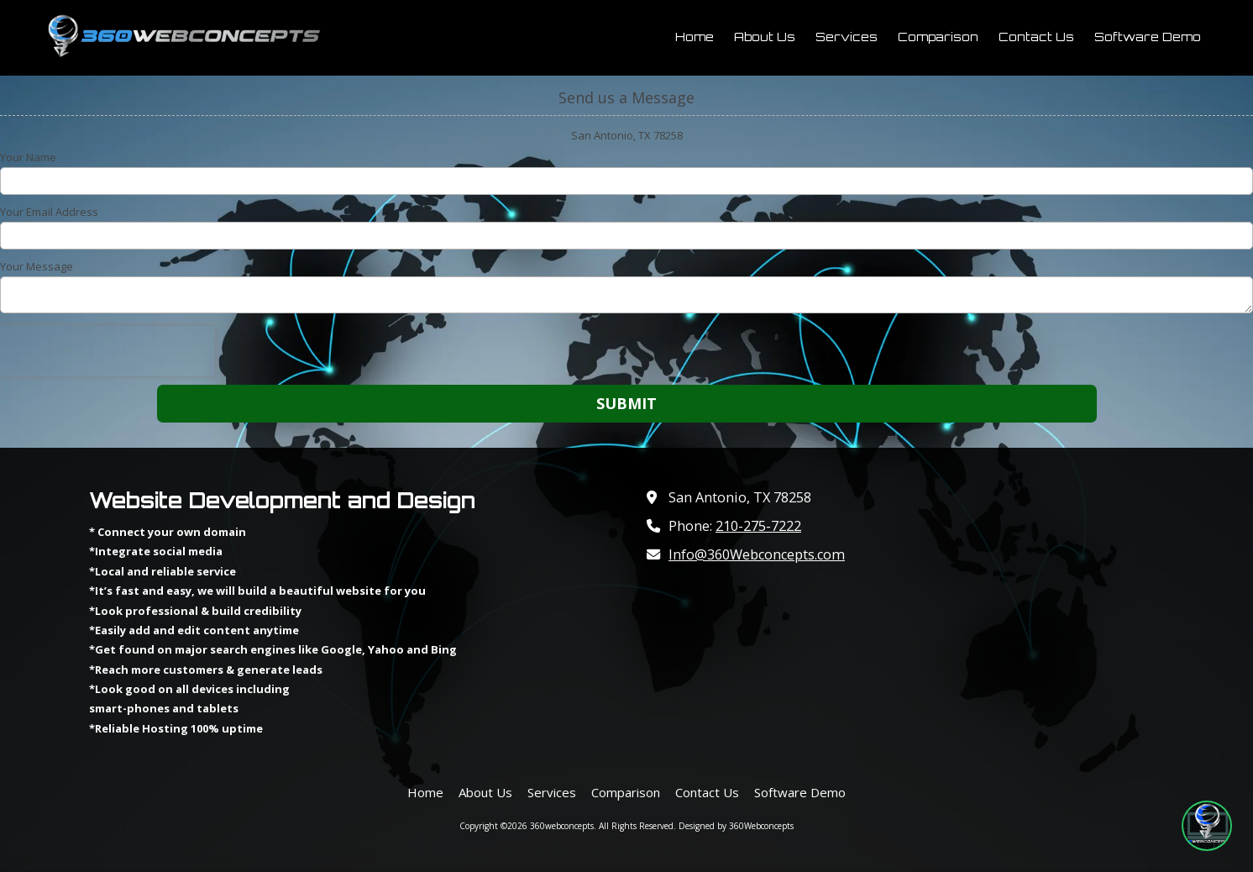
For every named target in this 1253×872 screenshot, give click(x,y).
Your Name (28, 157)
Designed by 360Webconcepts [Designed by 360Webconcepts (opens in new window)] (736, 826)
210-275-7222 (758, 526)
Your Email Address (49, 211)
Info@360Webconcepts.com (756, 554)
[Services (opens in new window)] (846, 37)
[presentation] (107, 351)
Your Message (36, 266)
